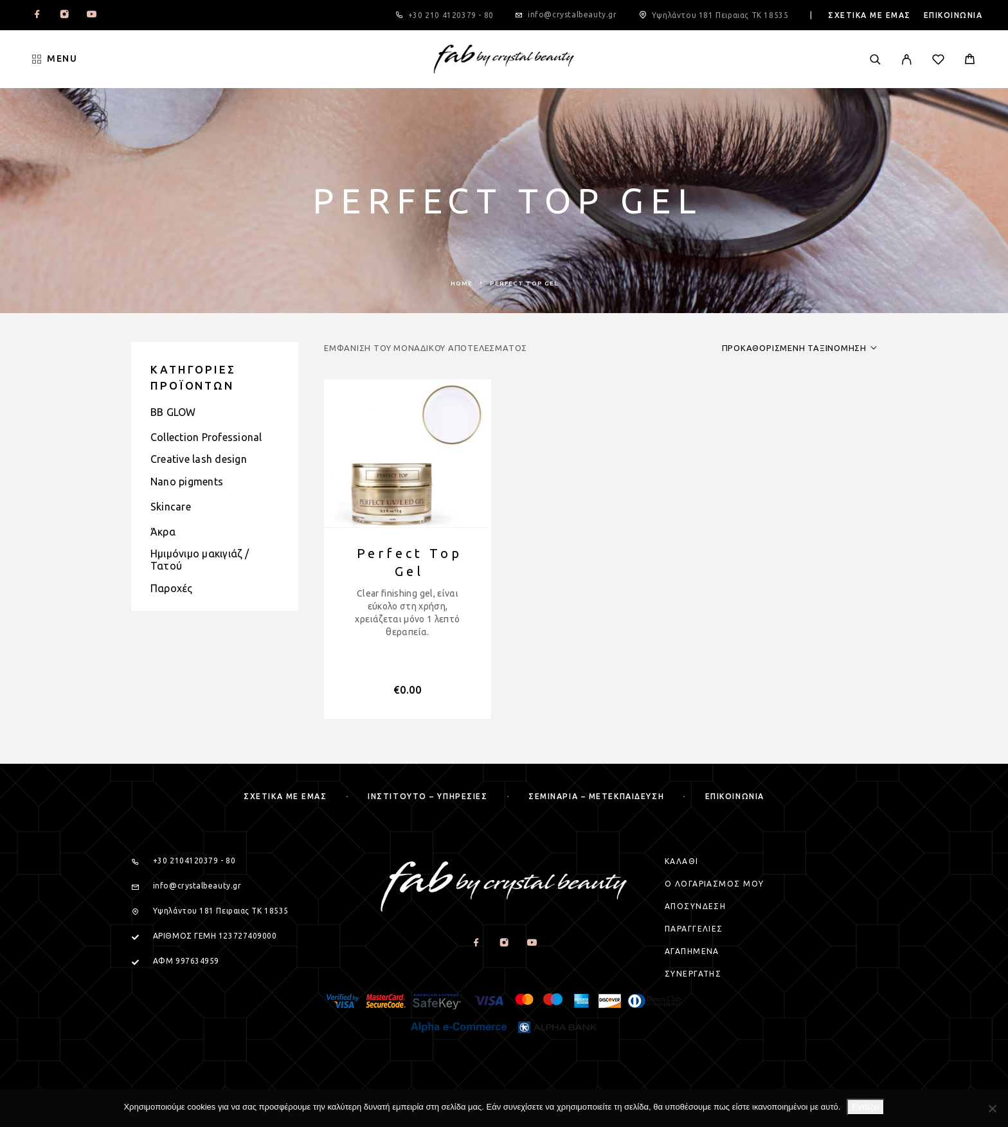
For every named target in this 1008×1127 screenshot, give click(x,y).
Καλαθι (682, 861)
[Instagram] (64, 15)
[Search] (875, 59)
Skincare (170, 506)
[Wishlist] (938, 61)
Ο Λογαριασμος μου (714, 883)
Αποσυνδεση (695, 906)
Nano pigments (186, 481)
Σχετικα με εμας (869, 15)
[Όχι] (992, 1108)
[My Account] (907, 59)
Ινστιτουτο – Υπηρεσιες (427, 796)
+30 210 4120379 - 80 (451, 15)
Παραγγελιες (694, 928)
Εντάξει (865, 1107)
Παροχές (171, 588)
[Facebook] (37, 15)
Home (462, 283)
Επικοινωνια (953, 15)
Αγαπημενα (692, 951)
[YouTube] (91, 15)
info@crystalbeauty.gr (572, 14)
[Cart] (970, 60)
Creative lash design (198, 459)
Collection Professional (206, 437)
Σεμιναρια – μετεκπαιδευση (596, 796)
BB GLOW (173, 412)
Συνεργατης (693, 973)
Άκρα (163, 531)
